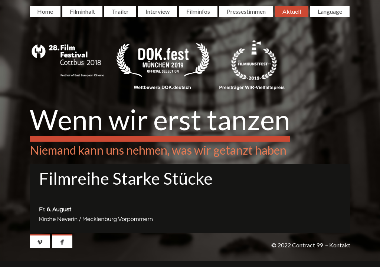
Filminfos (198, 11)
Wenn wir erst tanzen (160, 119)
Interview (157, 11)
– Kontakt (337, 244)
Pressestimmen (246, 11)
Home (45, 11)
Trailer (120, 11)
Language (330, 11)
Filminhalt (82, 11)
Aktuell (291, 11)
